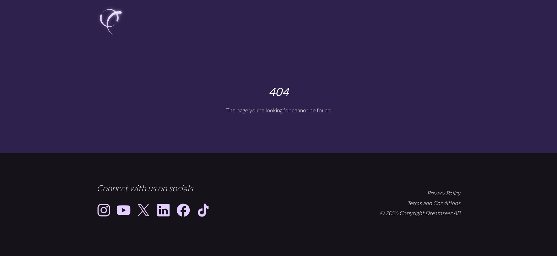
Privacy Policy (443, 193)
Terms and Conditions (433, 202)
